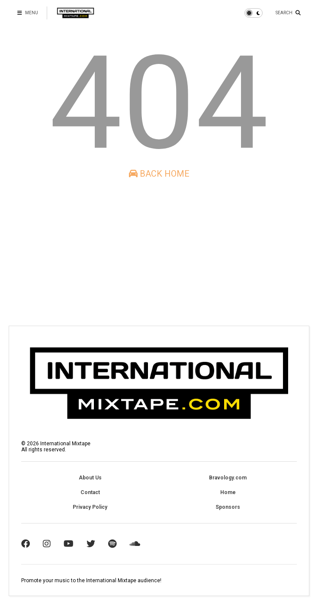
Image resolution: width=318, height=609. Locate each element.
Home (228, 492)
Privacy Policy (90, 507)
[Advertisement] (159, 252)
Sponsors (227, 507)
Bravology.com (228, 478)
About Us (90, 478)
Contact (90, 492)
